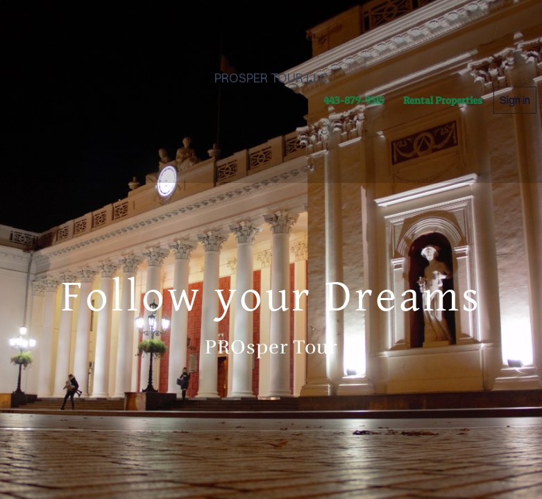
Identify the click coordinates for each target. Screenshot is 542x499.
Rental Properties (442, 100)
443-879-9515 (353, 100)
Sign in (515, 100)
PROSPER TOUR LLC (271, 78)
